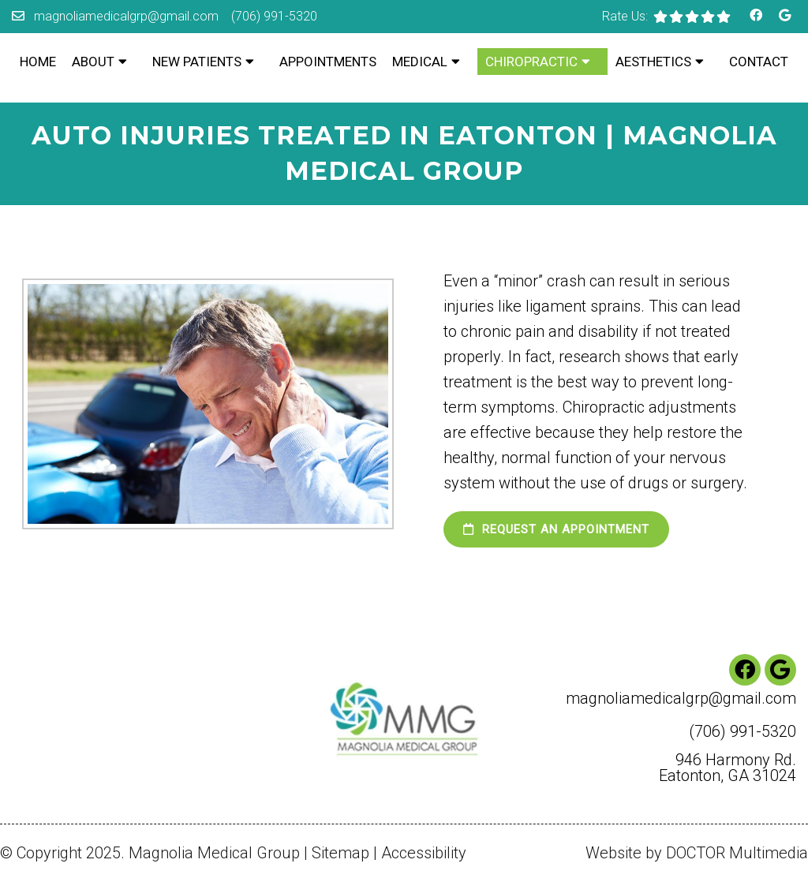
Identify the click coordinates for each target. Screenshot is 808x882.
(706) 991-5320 (274, 16)
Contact (758, 61)
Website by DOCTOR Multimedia (696, 853)
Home (38, 61)
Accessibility (423, 853)
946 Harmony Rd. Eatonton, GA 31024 (727, 767)
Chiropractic (531, 61)
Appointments (327, 61)
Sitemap (340, 853)
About (93, 61)
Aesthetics (653, 61)
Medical (419, 61)
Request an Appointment (556, 529)
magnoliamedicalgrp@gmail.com (126, 16)
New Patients (196, 61)
